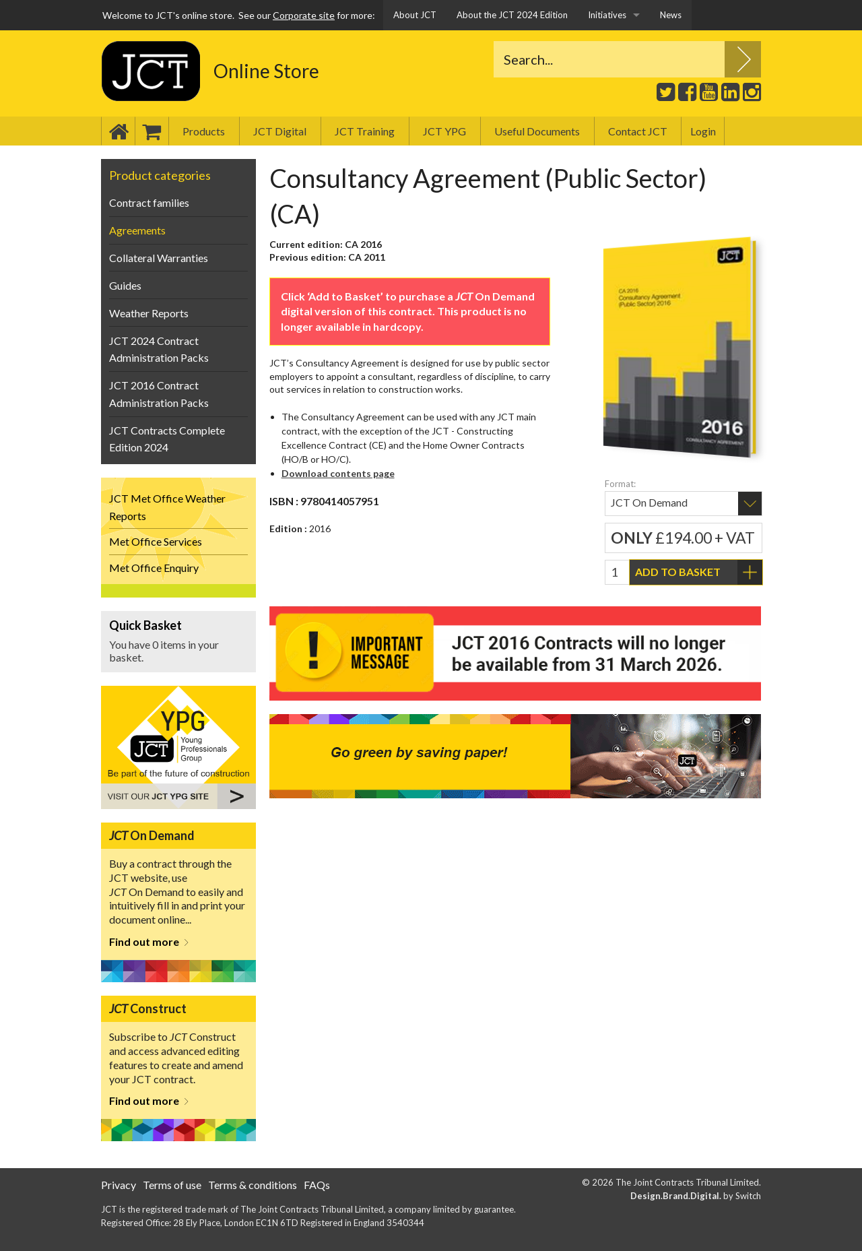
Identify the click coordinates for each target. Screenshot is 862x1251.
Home (118, 131)
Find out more (144, 941)
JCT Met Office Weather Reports (167, 507)
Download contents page (338, 473)
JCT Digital (279, 131)
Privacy (118, 1184)
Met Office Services (155, 541)
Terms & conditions (252, 1184)
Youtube (707, 88)
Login (703, 131)
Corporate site (304, 15)
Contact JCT (637, 131)
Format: (620, 483)
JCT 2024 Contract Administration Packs (159, 349)
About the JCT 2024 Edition (512, 14)
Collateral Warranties (158, 257)
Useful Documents (537, 131)
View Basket (178, 641)
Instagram (750, 91)
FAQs (317, 1184)
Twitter (664, 88)
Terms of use (172, 1184)
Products (204, 131)
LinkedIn (728, 88)
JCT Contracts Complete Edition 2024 (167, 439)
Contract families (149, 202)
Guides (125, 285)
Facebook (685, 88)
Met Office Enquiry (154, 567)
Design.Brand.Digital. (675, 1195)
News (671, 14)
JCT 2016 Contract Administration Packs (159, 394)
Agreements (137, 230)
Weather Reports (149, 313)
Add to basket (678, 571)
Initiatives (607, 14)
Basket (151, 131)
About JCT (414, 14)
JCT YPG (444, 131)
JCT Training (365, 131)
